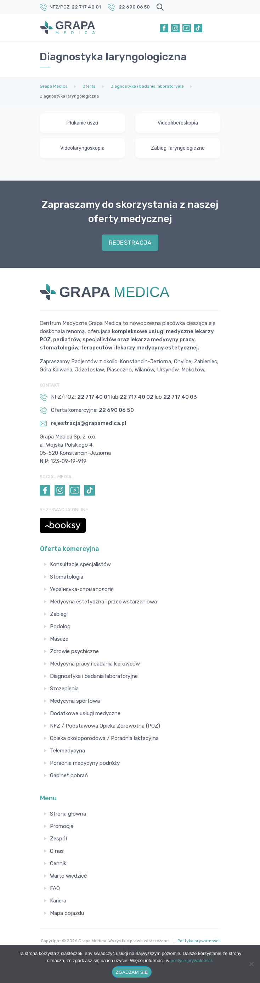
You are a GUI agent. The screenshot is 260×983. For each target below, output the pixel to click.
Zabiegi (59, 614)
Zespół (58, 838)
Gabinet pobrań (69, 775)
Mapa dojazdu (67, 913)
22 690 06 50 (134, 7)
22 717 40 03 (180, 397)
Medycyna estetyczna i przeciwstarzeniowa (103, 601)
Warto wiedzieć (68, 876)
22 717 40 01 (86, 7)
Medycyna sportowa (75, 701)
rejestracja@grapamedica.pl (83, 423)
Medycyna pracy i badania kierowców (95, 664)
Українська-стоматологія (82, 589)
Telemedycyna (67, 750)
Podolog (60, 626)
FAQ (55, 888)
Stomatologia (66, 577)
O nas (57, 851)
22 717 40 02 (136, 397)
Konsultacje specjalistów (80, 564)
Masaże (59, 639)
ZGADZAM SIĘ (132, 972)
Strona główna (68, 814)
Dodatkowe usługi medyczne (85, 713)
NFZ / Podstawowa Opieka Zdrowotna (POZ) (105, 726)
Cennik (58, 863)
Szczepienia (64, 688)
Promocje (61, 826)
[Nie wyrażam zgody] (251, 963)
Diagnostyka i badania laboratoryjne (94, 676)
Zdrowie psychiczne (74, 651)
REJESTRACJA (130, 242)
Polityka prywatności (198, 940)
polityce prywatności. (192, 960)
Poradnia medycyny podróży (85, 763)
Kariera (58, 901)
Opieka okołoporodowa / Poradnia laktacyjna (104, 738)
